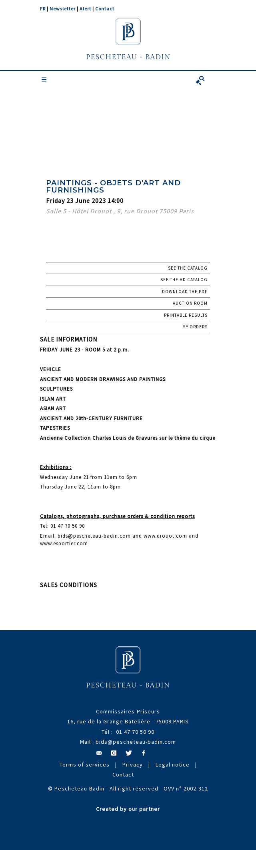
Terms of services (85, 764)
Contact (104, 9)
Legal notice (173, 764)
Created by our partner (128, 808)
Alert (85, 9)
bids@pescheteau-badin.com (136, 741)
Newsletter (63, 9)
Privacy (132, 764)
